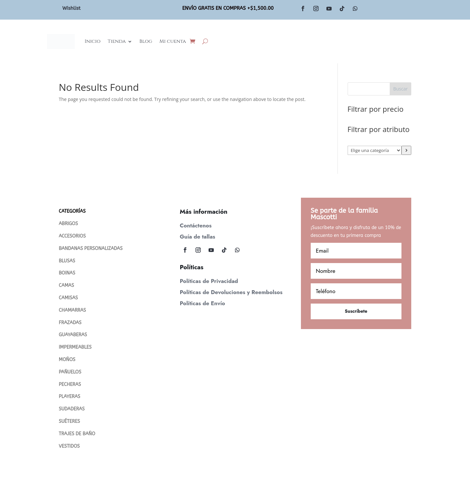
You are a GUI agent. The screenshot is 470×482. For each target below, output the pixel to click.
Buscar (400, 89)
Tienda (117, 41)
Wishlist (71, 8)
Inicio (93, 41)
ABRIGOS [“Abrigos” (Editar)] (68, 223)
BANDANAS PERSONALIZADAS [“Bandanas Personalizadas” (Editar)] (90, 248)
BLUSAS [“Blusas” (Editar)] (67, 261)
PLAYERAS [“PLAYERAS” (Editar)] (69, 396)
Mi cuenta (172, 41)
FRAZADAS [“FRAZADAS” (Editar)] (70, 322)
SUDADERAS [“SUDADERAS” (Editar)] (72, 409)
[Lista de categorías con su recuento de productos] (374, 150)
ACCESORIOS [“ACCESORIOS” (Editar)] (72, 236)
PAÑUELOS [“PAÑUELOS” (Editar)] (70, 372)
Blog (145, 41)
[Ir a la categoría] (406, 150)
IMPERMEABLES (75, 347)
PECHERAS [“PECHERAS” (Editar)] (70, 384)
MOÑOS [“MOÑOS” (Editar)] (67, 359)
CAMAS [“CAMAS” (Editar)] (66, 285)
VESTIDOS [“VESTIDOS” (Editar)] (69, 446)
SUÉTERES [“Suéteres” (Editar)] (69, 421)
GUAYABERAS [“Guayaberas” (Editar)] (73, 335)
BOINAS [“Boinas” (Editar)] (67, 273)
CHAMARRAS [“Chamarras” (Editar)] (72, 310)
